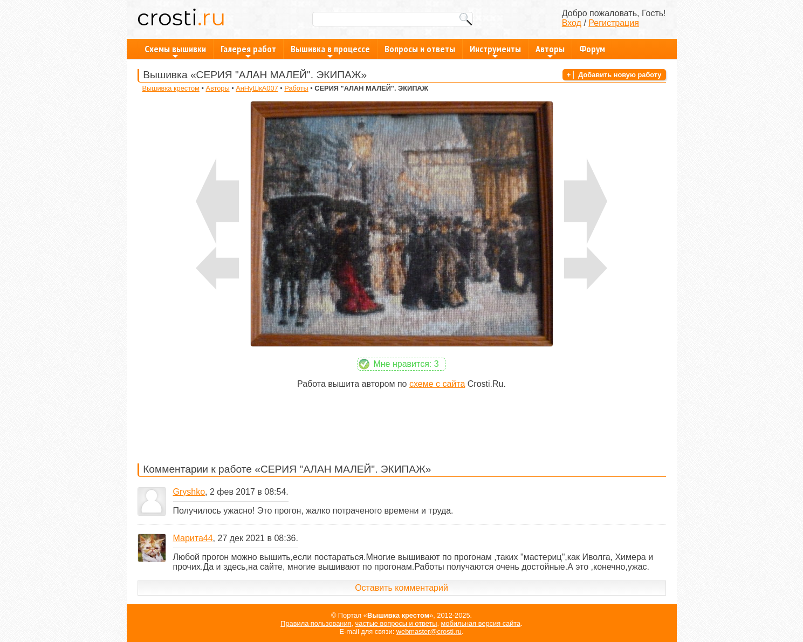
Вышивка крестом (170, 88)
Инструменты (495, 51)
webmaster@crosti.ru (429, 631)
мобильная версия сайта (481, 623)
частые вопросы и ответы (396, 623)
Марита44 (193, 538)
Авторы (550, 51)
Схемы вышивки (175, 51)
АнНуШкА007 (257, 88)
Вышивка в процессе (330, 51)
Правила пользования (315, 623)
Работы (296, 88)
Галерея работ (248, 51)
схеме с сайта (437, 383)
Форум (592, 49)
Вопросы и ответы (420, 49)
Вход (571, 23)
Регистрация (613, 23)
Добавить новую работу (619, 75)
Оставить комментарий (401, 587)
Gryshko (189, 491)
